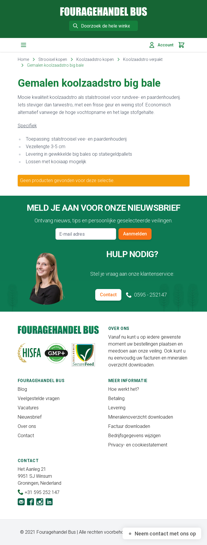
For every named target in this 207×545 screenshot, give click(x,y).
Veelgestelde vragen (39, 398)
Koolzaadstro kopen (95, 59)
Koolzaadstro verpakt (143, 59)
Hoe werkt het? (123, 389)
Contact (108, 294)
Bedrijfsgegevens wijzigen (134, 435)
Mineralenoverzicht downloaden (140, 417)
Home (23, 59)
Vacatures (28, 407)
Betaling (116, 398)
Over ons (27, 426)
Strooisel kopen (52, 59)
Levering (116, 407)
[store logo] (103, 11)
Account (160, 44)
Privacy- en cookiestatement (137, 445)
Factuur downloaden (129, 426)
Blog (22, 389)
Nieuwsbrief (30, 417)
